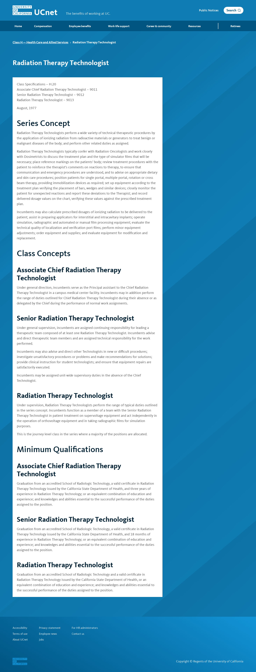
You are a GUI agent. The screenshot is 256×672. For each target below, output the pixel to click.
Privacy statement (50, 627)
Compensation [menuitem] (43, 26)
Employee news (48, 633)
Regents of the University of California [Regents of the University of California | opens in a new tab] (218, 661)
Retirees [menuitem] (236, 26)
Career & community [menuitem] (159, 26)
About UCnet (20, 639)
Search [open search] (231, 10)
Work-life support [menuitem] (119, 26)
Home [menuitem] (16, 26)
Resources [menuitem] (195, 26)
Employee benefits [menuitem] (80, 26)
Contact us (78, 633)
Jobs (41, 639)
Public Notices (208, 10)
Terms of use (20, 633)
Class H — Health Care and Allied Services (42, 42)
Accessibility (20, 627)
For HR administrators (85, 627)
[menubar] (128, 26)
